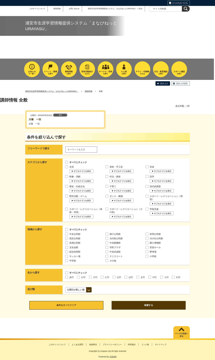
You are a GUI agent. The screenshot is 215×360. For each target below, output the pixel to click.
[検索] (186, 9)
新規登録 (57, 9)
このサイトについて (37, 9)
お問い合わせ (74, 9)
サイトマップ (160, 344)
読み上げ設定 (182, 83)
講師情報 (88, 91)
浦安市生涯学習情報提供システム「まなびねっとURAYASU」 (51, 91)
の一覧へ (31, 72)
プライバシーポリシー (112, 344)
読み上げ (164, 83)
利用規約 (131, 344)
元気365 (112, 357)
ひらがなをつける (180, 3)
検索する (148, 305)
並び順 (31, 289)
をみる (87, 72)
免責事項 (93, 344)
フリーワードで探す (38, 148)
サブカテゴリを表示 (82, 171)
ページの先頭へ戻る (181, 334)
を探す (50, 72)
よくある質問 (77, 344)
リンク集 (145, 344)
